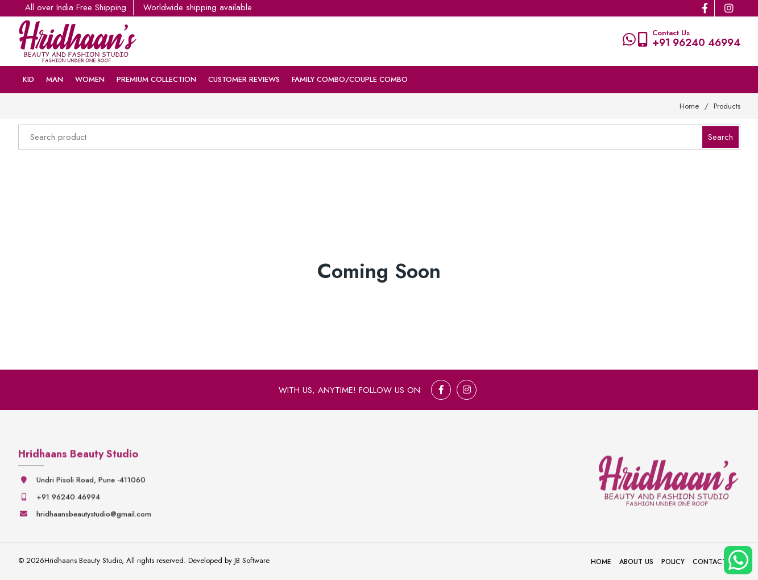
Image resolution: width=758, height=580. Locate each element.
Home (689, 106)
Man (54, 79)
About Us (636, 562)
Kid (28, 79)
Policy (673, 562)
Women (90, 79)
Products (727, 106)
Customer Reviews (244, 79)
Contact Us (715, 562)
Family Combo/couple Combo (350, 79)
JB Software (252, 560)
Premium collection (156, 79)
